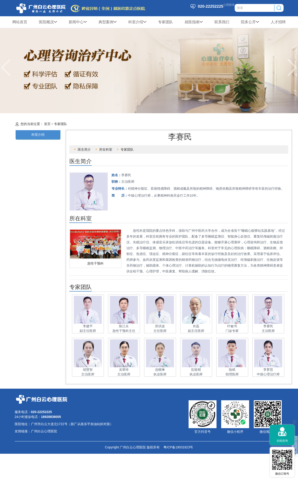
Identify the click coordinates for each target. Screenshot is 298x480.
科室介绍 (137, 22)
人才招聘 (278, 22)
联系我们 (221, 22)
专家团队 (165, 22)
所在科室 (105, 149)
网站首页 (19, 22)
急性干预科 (95, 263)
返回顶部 (295, 439)
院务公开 (250, 22)
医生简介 (84, 149)
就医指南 (194, 22)
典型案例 (107, 22)
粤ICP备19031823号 (176, 447)
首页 (47, 124)
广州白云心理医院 (44, 431)
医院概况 (48, 22)
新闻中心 (78, 22)
